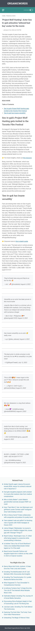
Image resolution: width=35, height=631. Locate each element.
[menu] (4, 10)
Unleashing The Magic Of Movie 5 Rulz (16, 618)
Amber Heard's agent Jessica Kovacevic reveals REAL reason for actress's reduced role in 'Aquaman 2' (17, 486)
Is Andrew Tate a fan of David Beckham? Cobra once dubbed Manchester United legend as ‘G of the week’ (17, 546)
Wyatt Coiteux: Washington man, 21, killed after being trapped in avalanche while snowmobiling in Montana (18, 538)
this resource (27, 158)
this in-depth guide (22, 241)
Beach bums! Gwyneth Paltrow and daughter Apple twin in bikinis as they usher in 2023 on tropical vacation (18, 553)
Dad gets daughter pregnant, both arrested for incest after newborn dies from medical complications (18, 494)
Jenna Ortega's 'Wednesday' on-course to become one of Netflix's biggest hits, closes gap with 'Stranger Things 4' (18, 530)
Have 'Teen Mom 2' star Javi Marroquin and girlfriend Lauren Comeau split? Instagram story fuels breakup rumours (18, 509)
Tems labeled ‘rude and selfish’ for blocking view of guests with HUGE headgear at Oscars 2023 (18, 523)
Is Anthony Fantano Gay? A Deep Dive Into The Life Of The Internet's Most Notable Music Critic (18, 590)
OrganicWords (17, 3)
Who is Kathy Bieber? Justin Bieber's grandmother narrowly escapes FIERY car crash (17, 502)
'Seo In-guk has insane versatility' (15, 113)
